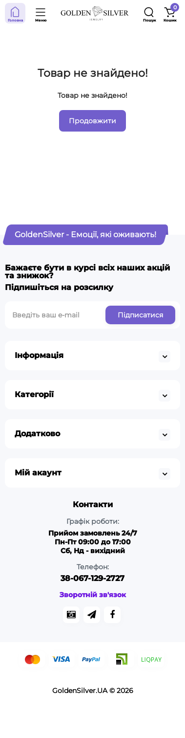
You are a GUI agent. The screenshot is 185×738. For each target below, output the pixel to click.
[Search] (149, 13)
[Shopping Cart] (170, 13)
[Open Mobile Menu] (41, 13)
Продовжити (92, 120)
